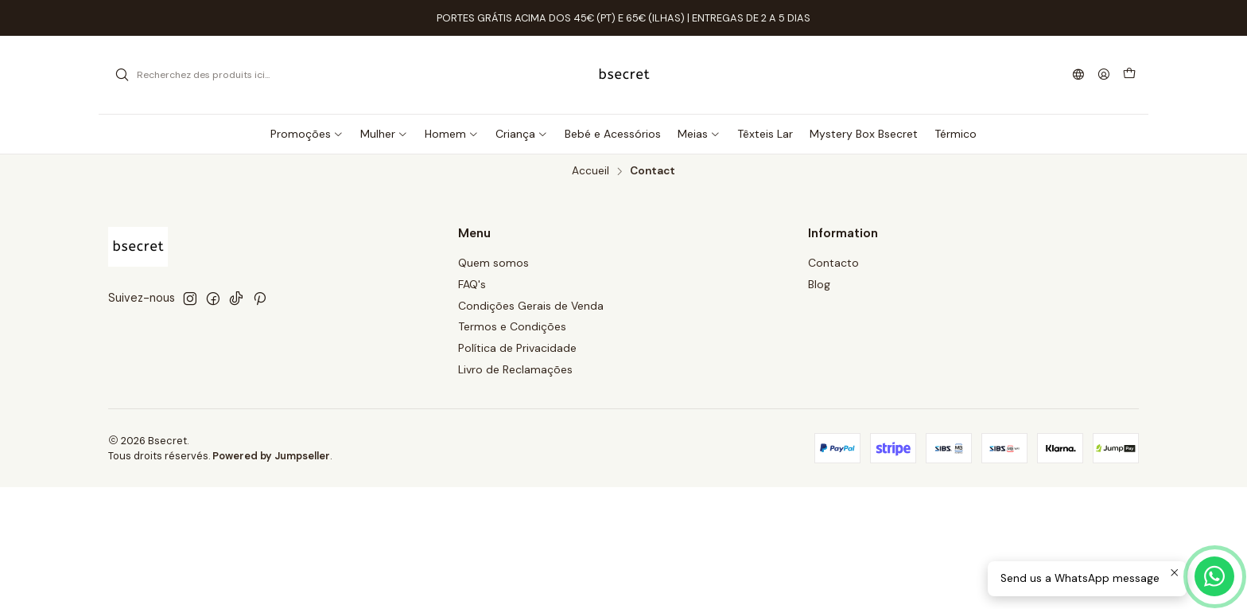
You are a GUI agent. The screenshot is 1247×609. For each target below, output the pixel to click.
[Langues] (1078, 75)
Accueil (590, 171)
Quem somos (493, 263)
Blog (819, 284)
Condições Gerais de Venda (531, 306)
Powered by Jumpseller (271, 456)
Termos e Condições (512, 326)
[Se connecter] (1104, 75)
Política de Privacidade (517, 348)
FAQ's (472, 284)
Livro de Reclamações (515, 369)
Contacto (833, 263)
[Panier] (1129, 75)
